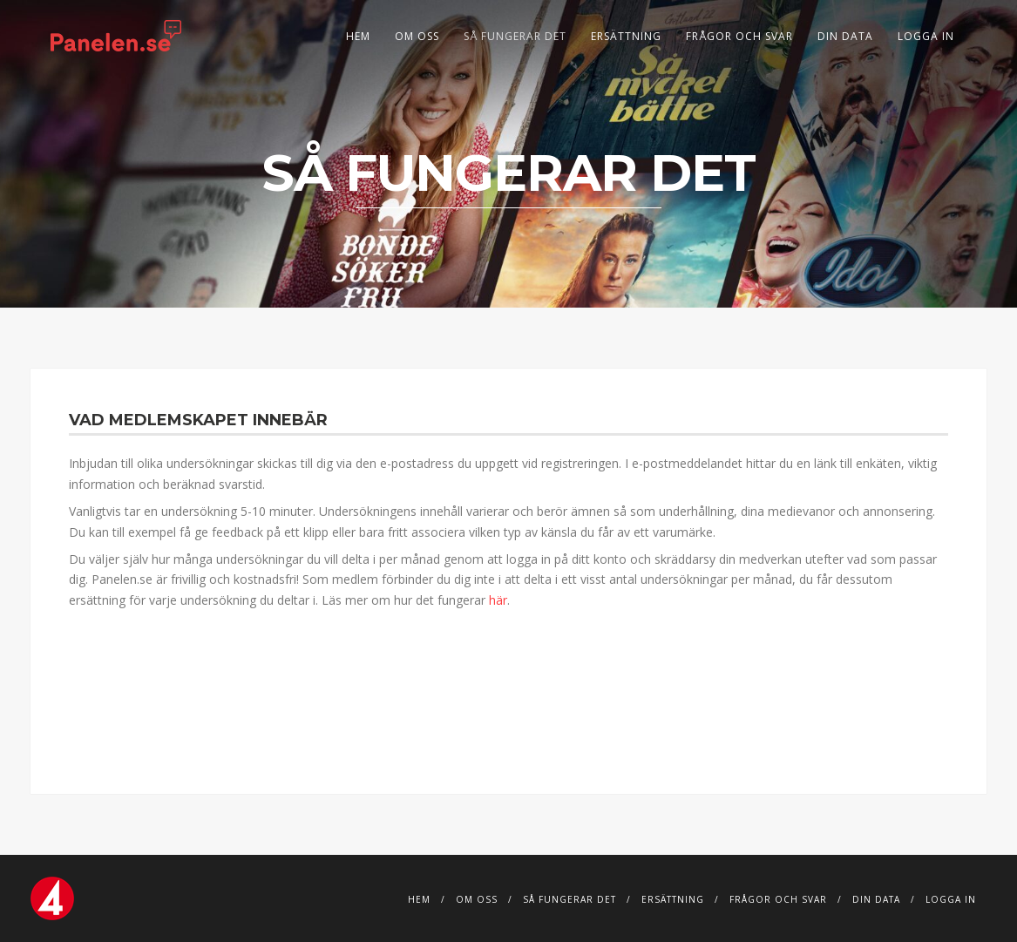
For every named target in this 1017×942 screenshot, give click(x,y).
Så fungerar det (515, 36)
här (498, 600)
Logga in (926, 36)
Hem (358, 36)
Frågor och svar (739, 36)
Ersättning (626, 36)
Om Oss (417, 36)
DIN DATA (845, 36)
